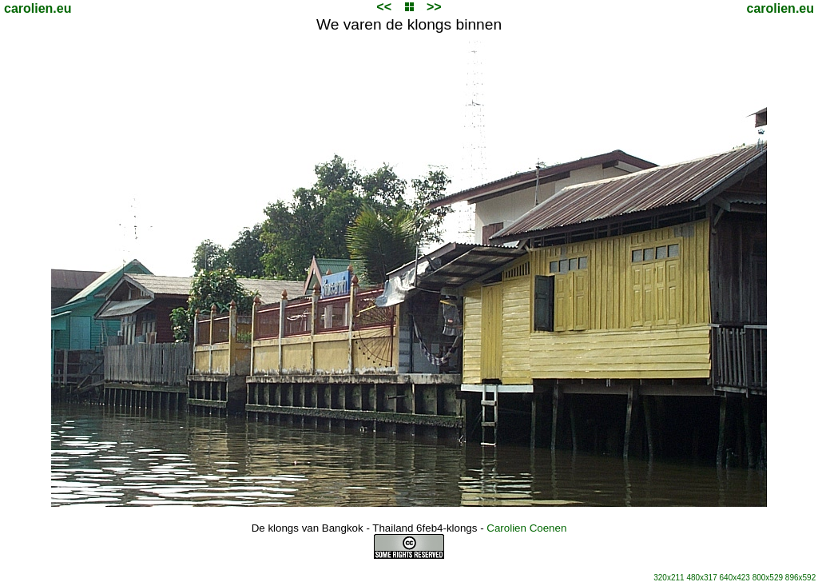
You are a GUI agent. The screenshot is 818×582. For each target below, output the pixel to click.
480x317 (701, 577)
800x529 (767, 577)
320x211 (668, 577)
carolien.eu (37, 8)
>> (434, 7)
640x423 (735, 577)
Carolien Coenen (526, 528)
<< (383, 7)
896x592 (800, 577)
